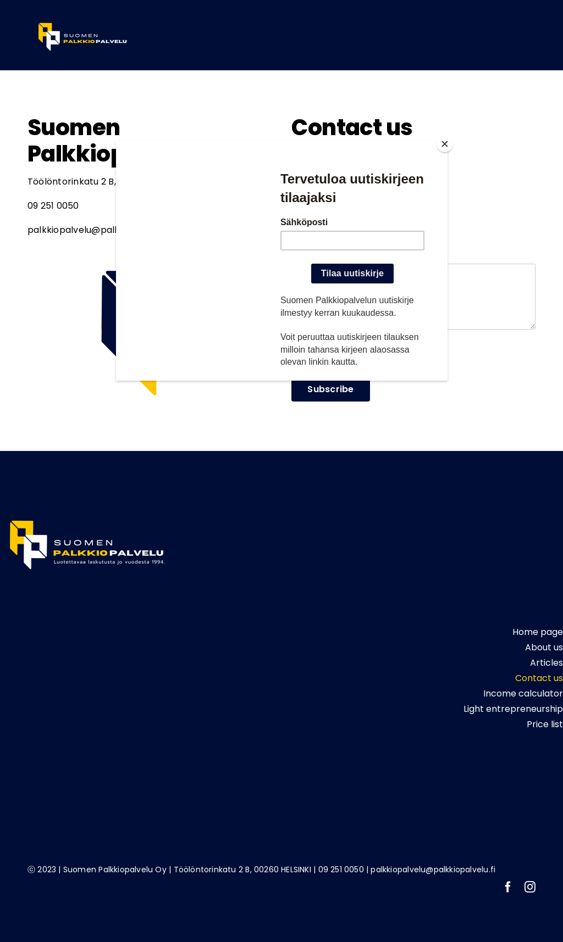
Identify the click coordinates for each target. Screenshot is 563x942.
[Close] (445, 144)
